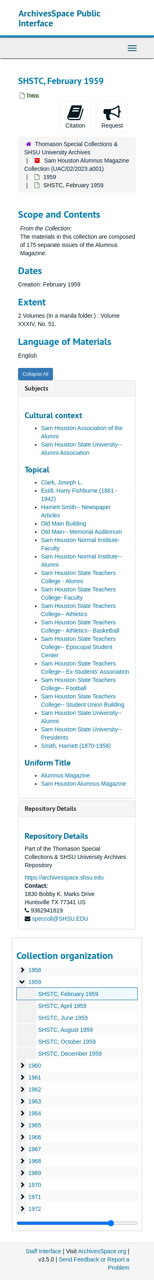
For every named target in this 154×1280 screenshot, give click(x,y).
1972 (34, 1209)
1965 (34, 1125)
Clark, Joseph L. (62, 482)
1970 (34, 1185)
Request (112, 116)
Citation (75, 116)
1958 (34, 970)
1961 (34, 1077)
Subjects (36, 388)
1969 (34, 1173)
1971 (34, 1197)
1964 (34, 1113)
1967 (34, 1149)
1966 (34, 1137)
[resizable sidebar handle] (77, 1223)
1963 (34, 1101)
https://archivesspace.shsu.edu (64, 877)
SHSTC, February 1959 (68, 994)
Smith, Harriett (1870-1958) (76, 745)
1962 (34, 1089)
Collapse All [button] (35, 374)
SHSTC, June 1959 (63, 1018)
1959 (49, 177)
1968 (34, 1161)
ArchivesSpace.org (102, 1251)
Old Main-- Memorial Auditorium (81, 531)
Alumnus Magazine (65, 775)
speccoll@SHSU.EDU (60, 918)
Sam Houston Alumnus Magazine (83, 783)
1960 (34, 1065)
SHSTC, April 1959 (62, 1006)
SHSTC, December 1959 (70, 1053)
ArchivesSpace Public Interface (59, 18)
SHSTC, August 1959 (65, 1029)
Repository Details (50, 808)
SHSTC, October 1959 (67, 1041)
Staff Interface (43, 1251)
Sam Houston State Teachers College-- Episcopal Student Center (78, 647)
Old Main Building (63, 523)
